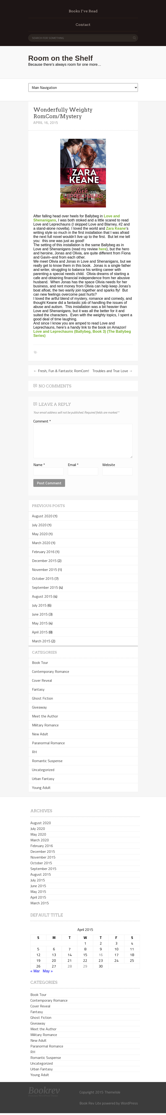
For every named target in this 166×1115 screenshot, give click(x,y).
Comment (42, 421)
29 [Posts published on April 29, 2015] (85, 966)
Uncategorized (43, 769)
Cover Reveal (42, 680)
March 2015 (41, 641)
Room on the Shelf (60, 58)
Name (39, 464)
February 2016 (43, 551)
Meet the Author (45, 716)
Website (108, 464)
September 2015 (45, 587)
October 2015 (43, 578)
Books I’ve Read (83, 11)
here (102, 249)
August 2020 (42, 516)
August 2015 (42, 596)
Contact (83, 24)
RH (34, 752)
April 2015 (40, 632)
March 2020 (41, 542)
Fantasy (38, 689)
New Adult (40, 734)
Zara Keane (116, 228)
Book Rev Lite (90, 1103)
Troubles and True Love (112, 370)
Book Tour (40, 662)
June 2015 (40, 614)
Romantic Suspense (47, 760)
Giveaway (39, 707)
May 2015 (40, 623)
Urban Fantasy (43, 778)
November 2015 (44, 569)
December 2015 (44, 560)
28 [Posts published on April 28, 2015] (70, 966)
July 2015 (39, 605)
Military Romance (45, 725)
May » (48, 971)
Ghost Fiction (42, 698)
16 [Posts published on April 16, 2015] (101, 954)
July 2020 (39, 525)
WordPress (129, 1103)
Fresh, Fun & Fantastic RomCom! (61, 370)
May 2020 (40, 534)
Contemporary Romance (50, 671)
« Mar (35, 971)
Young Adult (41, 787)
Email (73, 464)
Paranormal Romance (48, 743)
